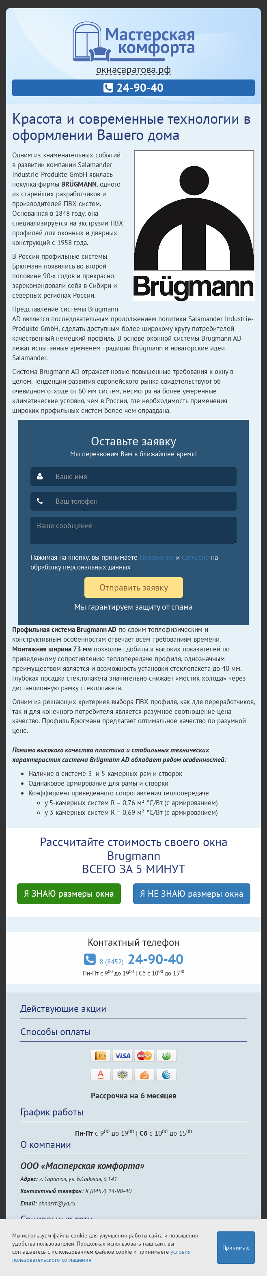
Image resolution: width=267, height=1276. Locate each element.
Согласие (195, 557)
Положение (157, 557)
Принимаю (236, 1247)
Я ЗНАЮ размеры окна (69, 893)
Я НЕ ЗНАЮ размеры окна (191, 893)
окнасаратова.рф (133, 69)
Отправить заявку (133, 587)
